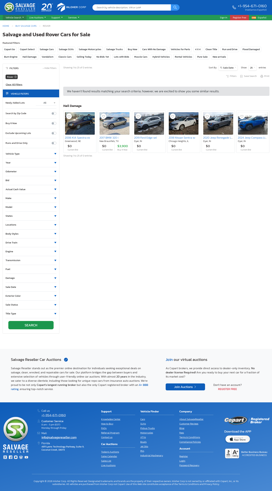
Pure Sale (202, 57)
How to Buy (107, 424)
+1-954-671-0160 (252, 6)
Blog (181, 428)
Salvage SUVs (66, 49)
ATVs (143, 437)
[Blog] (21, 458)
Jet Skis (144, 446)
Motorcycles (146, 433)
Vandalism (47, 57)
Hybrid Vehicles (161, 57)
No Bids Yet (102, 57)
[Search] (175, 7)
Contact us (106, 437)
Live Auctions (108, 465)
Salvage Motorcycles (90, 49)
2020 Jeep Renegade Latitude (221, 138)
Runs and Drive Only (17, 143)
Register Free (227, 389)
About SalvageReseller (191, 419)
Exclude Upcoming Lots (18, 133)
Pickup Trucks (147, 428)
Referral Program (110, 433)
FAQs (104, 428)
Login (182, 461)
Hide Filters (49, 68)
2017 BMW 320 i (108, 138)
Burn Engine (11, 57)
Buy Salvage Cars (26, 26)
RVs (142, 451)
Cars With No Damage (154, 49)
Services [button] (72, 17)
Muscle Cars (140, 57)
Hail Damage (30, 57)
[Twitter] (5, 458)
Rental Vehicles (183, 57)
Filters (231, 76)
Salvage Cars (47, 49)
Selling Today (84, 57)
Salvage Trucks (114, 49)
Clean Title (211, 49)
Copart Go (9, 49)
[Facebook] (10, 458)
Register (183, 456)
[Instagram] (15, 458)
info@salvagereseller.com (58, 437)
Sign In (223, 17)
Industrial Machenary (151, 455)
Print (264, 76)
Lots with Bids (121, 57)
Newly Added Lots (15, 102)
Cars (142, 419)
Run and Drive (229, 49)
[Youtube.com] (26, 458)
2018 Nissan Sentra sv (182, 138)
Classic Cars (65, 57)
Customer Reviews (188, 424)
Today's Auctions (110, 452)
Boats (143, 442)
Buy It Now (11, 123)
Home (6, 26)
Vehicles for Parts (180, 49)
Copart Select (27, 49)
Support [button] (56, 17)
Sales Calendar (109, 456)
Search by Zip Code (16, 113)
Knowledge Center (110, 419)
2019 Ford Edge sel (145, 138)
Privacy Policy (211, 484)
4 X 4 (198, 49)
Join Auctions (183, 387)
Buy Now (132, 49)
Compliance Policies (190, 442)
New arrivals (219, 57)
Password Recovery (189, 465)
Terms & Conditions (189, 437)
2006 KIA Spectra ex (77, 138)
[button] (15, 17)
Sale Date (228, 68)
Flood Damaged (251, 49)
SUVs (143, 424)
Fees (181, 433)
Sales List (106, 461)
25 (251, 68)
